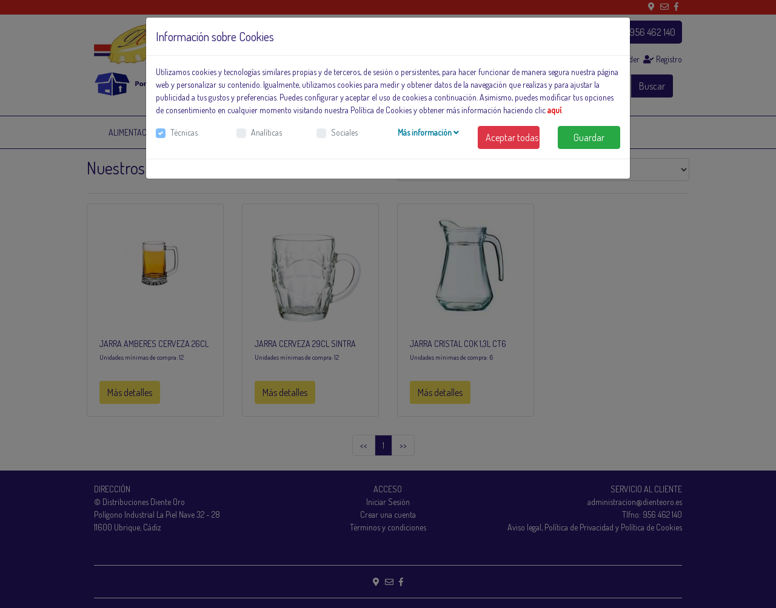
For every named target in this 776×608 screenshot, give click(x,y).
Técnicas (184, 132)
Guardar (589, 137)
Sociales (344, 132)
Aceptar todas (512, 137)
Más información (428, 132)
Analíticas (266, 132)
